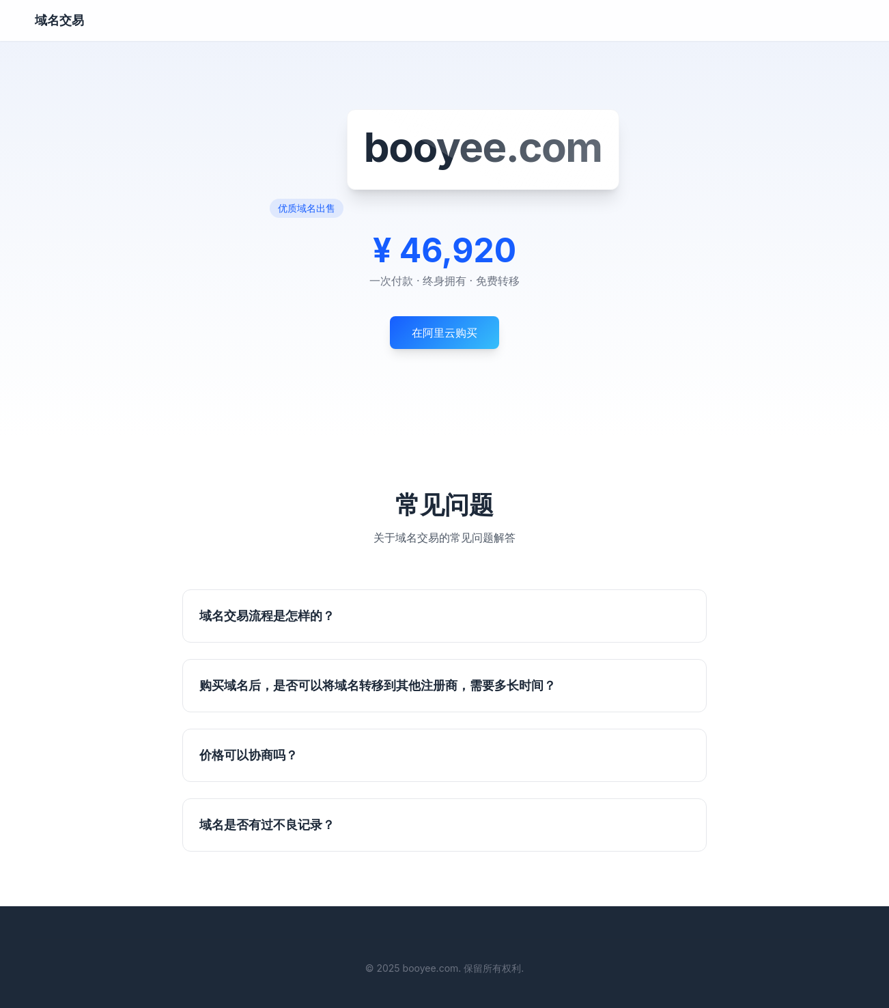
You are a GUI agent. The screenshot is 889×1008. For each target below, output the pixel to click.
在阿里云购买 (444, 332)
